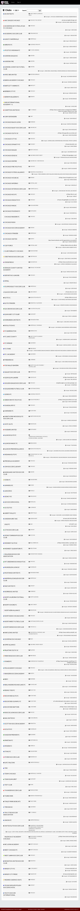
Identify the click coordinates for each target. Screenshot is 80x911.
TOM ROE (75, 628)
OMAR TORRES (73, 146)
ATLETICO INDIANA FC (12, 50)
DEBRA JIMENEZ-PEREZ (71, 840)
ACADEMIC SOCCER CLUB (13, 33)
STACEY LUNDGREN (72, 316)
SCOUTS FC (8, 729)
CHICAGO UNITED (10, 239)
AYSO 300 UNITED (10, 74)
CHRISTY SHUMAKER (72, 168)
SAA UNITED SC (9, 718)
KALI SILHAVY (74, 775)
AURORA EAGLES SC (11, 56)
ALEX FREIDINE (73, 753)
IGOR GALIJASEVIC (67, 345)
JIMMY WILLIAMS (50, 174)
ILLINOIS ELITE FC (10, 435)
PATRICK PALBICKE (65, 520)
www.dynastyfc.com (72, 144)
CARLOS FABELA (54, 70)
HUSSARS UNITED (10, 429)
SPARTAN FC (8, 740)
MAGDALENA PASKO (72, 462)
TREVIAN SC (8, 807)
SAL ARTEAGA (42, 831)
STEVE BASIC (65, 140)
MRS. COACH (74, 786)
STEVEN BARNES (67, 635)
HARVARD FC (8, 411)
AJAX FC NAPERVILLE (11, 39)
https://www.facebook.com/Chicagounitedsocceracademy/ (62, 240)
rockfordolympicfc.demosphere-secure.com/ (66, 701)
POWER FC (8, 661)
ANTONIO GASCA (73, 63)
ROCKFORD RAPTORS (11, 707)
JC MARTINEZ (74, 384)
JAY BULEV (53, 16)
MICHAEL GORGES (73, 356)
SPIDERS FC (8, 746)
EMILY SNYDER (73, 332)
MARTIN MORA (73, 857)
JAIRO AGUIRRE (66, 439)
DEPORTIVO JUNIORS (11, 275)
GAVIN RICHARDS (73, 157)
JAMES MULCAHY (73, 803)
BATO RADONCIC (73, 207)
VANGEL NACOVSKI (73, 558)
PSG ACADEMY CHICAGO (13, 668)
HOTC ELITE (8, 424)
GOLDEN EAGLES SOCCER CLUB (15, 383)
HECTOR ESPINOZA (73, 98)
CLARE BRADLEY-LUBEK (50, 831)
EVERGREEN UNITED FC (12, 320)
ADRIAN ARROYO (73, 46)
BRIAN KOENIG (73, 179)
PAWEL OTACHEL (73, 22)
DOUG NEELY (74, 526)
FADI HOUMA (74, 870)
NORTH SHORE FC (10, 605)
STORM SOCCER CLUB (11, 757)
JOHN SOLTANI (74, 742)
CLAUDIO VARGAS (56, 612)
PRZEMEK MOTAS (73, 468)
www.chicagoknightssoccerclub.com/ (68, 199)
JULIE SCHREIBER (65, 515)
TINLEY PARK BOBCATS (12, 801)
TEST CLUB (8, 785)
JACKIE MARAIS (67, 293)
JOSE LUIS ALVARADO (49, 669)
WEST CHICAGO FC (11, 850)
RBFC (6, 679)
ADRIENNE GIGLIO (73, 708)
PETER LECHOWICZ (73, 368)
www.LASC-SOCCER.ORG (71, 518)
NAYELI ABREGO (73, 731)
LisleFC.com (74, 524)
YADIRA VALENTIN (73, 822)
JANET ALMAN (73, 865)
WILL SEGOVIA (74, 379)
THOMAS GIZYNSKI (73, 224)
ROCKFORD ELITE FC (11, 696)
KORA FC (7, 480)
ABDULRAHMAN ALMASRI (71, 481)
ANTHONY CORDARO (72, 606)
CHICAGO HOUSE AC (11, 178)
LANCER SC (8, 491)
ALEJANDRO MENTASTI (72, 76)
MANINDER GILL (73, 213)
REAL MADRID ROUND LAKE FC (15, 685)
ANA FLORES (74, 846)
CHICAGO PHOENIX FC (12, 211)
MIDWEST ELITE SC (10, 543)
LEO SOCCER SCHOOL (11, 502)
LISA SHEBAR (58, 327)
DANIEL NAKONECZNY (72, 498)
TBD (6, 768)
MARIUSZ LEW (74, 431)
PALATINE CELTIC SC (11, 650)
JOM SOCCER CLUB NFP (12, 466)
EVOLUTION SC (9, 325)
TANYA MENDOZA (73, 277)
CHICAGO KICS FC (10, 194)
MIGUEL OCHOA (73, 321)
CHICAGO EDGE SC (10, 155)
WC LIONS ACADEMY (11, 844)
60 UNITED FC (9, 14)
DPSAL (6, 281)
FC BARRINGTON (10, 331)
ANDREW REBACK (60, 16)
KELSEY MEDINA (73, 515)
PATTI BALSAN (74, 373)
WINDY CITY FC (9, 868)
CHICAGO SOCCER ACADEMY (14, 228)
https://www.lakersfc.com (70, 377)
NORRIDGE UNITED (11, 591)
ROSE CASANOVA (73, 174)
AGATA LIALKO (74, 531)
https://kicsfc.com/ (72, 194)
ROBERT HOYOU (73, 247)
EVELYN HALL (74, 714)
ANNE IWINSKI (73, 509)
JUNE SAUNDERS (37, 350)
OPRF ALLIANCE (9, 644)
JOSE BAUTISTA (73, 35)
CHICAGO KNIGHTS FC (12, 200)
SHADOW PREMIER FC (12, 735)
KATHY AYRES (15, 831)
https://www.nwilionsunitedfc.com (68, 632)
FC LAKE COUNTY (10, 336)
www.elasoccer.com (72, 292)
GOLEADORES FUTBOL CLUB (14, 389)
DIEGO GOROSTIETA (73, 396)
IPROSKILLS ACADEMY (12, 461)
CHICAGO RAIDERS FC (11, 216)
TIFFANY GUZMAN (73, 140)
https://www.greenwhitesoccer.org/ (68, 399)
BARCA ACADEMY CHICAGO (14, 80)
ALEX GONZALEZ (73, 539)
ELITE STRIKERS (9, 303)
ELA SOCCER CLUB (10, 292)
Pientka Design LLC (74, 909)
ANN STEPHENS (65, 224)
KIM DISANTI (74, 736)
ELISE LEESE (58, 515)
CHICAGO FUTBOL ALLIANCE (14, 172)
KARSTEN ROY (69, 781)
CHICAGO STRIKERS (11, 233)
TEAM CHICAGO (10, 773)
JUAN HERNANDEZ (72, 686)
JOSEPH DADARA (73, 57)
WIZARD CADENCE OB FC (13, 880)
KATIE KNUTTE (74, 587)
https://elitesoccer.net (71, 297)
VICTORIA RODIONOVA (72, 503)
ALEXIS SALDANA (73, 574)
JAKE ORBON (58, 831)
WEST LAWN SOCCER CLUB (13, 855)
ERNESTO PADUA (73, 282)
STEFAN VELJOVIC (73, 593)
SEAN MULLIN (74, 617)
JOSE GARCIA (74, 218)
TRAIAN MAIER (73, 582)
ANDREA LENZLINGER (72, 420)
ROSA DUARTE (74, 703)
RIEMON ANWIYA (73, 487)
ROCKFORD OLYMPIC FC (12, 701)
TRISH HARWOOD (42, 174)
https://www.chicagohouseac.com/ (68, 177)
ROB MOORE (68, 299)
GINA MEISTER (74, 758)
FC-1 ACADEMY (9, 354)
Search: (24, 10)
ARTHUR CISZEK (65, 22)
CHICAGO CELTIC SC (11, 133)
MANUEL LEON (73, 692)
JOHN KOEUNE (62, 190)
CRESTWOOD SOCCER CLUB (14, 256)
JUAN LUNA (74, 345)
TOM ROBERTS (74, 310)
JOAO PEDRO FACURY (72, 151)
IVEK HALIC (74, 681)
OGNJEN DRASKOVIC (63, 457)
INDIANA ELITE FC (10, 454)
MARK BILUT (74, 185)
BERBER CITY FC (9, 91)
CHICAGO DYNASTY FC (12, 144)
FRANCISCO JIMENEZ (72, 569)
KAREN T (75, 196)
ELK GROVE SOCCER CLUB (13, 309)
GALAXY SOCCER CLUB (12, 372)
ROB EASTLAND (73, 450)
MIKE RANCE (74, 635)
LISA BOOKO (56, 450)
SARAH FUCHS (74, 87)
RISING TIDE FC (9, 690)
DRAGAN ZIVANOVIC (45, 350)
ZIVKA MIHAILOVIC (73, 129)
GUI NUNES (74, 881)
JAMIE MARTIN (73, 339)
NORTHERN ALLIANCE (12, 610)
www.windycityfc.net (72, 868)
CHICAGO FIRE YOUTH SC (13, 166)
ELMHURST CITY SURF (12, 314)
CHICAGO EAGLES (10, 150)
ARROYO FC (8, 44)
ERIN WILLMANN (35, 831)
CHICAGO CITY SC (10, 139)
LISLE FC (7, 524)
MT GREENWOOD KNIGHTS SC (15, 561)
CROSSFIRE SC (9, 262)
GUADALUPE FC (9, 405)
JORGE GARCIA (73, 550)
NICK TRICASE (74, 492)
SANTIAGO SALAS (66, 764)
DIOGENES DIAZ (73, 563)
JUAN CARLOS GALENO (72, 252)
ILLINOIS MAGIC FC (11, 443)
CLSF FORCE (8, 245)
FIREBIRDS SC (9, 360)
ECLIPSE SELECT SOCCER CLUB (14, 286)
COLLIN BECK (74, 264)
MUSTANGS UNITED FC (12, 573)
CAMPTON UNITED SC (12, 110)
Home (13, 2)
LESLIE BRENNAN (73, 816)
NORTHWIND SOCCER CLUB (14, 627)
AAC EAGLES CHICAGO (12, 20)
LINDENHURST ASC (11, 519)
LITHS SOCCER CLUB (11, 530)
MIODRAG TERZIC (73, 544)
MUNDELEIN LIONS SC (12, 567)
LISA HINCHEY (74, 190)
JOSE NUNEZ (74, 29)
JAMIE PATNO (74, 258)
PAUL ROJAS (61, 450)
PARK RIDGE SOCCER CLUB (13, 656)
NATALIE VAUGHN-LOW (72, 271)
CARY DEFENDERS (10, 116)
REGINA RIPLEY (73, 646)
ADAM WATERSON (65, 327)
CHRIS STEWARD (27, 831)
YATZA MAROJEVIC (54, 457)
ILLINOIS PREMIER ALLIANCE (14, 449)
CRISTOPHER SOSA (59, 140)
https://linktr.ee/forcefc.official (69, 245)
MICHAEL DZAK (73, 664)
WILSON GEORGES (57, 487)
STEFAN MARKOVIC (72, 669)
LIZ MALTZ (74, 719)
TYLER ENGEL (74, 445)
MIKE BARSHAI (63, 350)
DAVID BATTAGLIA (73, 476)
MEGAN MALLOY (73, 41)
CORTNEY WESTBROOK (66, 264)
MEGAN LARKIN (65, 247)
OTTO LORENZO (73, 764)
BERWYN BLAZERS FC (11, 97)
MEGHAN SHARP (73, 520)
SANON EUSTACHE (64, 669)
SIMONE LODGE (51, 140)
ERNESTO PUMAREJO (65, 305)
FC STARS (7, 348)
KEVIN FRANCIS (65, 174)
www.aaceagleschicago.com (70, 20)
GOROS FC (8, 394)
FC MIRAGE (8, 343)
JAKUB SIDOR (74, 675)
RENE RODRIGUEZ (73, 797)
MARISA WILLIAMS (58, 174)
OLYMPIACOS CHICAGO (12, 639)
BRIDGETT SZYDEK (73, 112)
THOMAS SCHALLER (65, 157)
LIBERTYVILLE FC (10, 513)
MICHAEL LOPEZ (73, 390)
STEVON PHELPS (73, 601)
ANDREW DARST (66, 339)
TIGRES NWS (8, 796)
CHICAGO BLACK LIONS (12, 122)
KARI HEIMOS (74, 293)
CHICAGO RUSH (9, 222)
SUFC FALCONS (9, 762)
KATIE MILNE (74, 288)
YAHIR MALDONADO (72, 747)
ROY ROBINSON (73, 439)
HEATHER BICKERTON (67, 628)
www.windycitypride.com (71, 874)
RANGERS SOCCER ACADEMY (14, 673)
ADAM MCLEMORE (73, 135)
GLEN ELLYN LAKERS (11, 377)
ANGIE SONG (74, 652)
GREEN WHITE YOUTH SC (13, 400)
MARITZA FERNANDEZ (72, 124)
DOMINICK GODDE (73, 235)
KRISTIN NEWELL (73, 327)
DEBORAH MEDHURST (55, 350)
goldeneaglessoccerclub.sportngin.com (67, 383)
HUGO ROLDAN (73, 412)
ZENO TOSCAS (68, 258)
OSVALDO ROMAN (73, 407)
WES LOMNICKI (73, 162)
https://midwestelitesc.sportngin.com (68, 542)
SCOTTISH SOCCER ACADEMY (14, 723)
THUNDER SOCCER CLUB (13, 790)
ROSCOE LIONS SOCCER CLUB (14, 712)
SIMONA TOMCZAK (73, 889)
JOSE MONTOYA (73, 697)
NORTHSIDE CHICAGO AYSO (14, 616)
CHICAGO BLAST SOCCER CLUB (15, 127)
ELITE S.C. (7, 297)
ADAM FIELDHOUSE (72, 623)
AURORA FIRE (9, 61)
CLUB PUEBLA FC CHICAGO (13, 251)
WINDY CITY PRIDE (10, 874)
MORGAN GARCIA (73, 93)
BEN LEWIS (74, 781)
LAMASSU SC (8, 485)
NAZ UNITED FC (9, 586)
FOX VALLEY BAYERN (11, 365)
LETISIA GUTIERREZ (73, 425)
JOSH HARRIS (65, 361)
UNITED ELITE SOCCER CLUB (14, 826)
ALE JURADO (74, 201)
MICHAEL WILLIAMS (72, 361)
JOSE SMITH (21, 831)
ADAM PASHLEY (73, 118)
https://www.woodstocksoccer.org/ (68, 262)
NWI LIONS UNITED (11, 632)
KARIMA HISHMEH (73, 241)
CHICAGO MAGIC (10, 205)
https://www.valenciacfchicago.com (68, 836)
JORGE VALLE (57, 669)
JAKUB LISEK (74, 106)
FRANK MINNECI (73, 769)
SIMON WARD (74, 725)
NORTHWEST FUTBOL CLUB (14, 621)
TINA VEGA (68, 190)
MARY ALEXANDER (72, 401)
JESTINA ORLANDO (73, 657)
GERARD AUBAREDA (72, 82)
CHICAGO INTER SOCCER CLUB (15, 189)
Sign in (19, 2)
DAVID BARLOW (73, 305)
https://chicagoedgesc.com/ (70, 155)
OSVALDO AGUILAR (48, 612)
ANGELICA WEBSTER (72, 229)
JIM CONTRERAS (73, 52)
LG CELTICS (8, 507)
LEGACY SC (8, 496)
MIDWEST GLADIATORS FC (13, 548)
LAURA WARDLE (61, 299)
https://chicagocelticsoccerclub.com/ (68, 133)
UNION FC (8, 820)
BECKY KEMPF (73, 808)
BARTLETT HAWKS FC (11, 85)
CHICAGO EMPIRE (10, 161)
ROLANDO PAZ (74, 896)
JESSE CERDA (47, 70)
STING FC (7, 751)
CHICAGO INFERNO (11, 183)
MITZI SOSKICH (65, 356)
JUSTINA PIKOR (73, 792)
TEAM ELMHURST (10, 779)
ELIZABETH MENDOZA (72, 851)
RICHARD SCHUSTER (64, 368)
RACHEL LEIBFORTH (72, 641)
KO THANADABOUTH (72, 876)
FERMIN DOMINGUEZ (62, 70)
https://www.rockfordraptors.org (69, 706)
